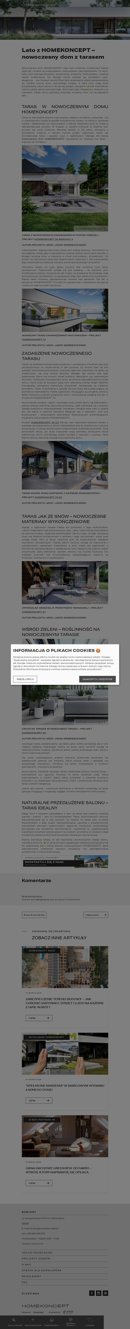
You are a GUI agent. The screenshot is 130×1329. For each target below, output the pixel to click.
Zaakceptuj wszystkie (97, 679)
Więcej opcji (25, 679)
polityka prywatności (89, 669)
